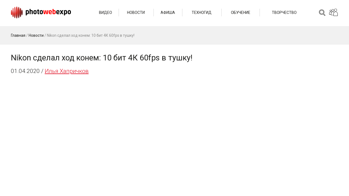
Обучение (240, 12)
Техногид (202, 12)
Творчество (284, 12)
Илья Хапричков (67, 71)
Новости (136, 12)
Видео (105, 12)
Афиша (168, 12)
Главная (18, 35)
